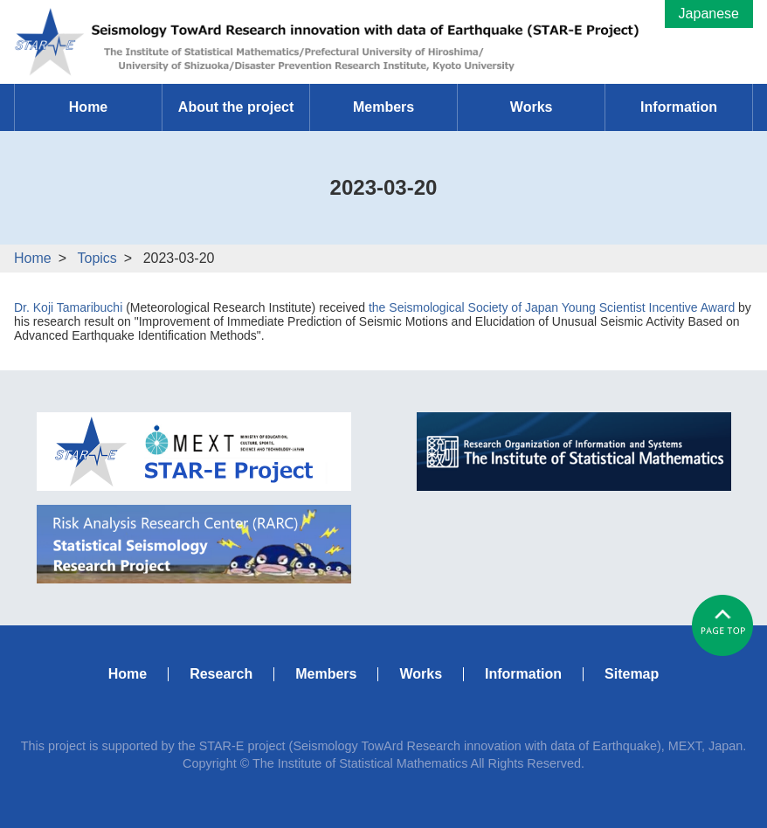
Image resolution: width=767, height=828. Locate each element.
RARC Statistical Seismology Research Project (194, 544)
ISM (574, 451)
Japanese (709, 13)
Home (33, 258)
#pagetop (722, 625)
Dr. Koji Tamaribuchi (68, 307)
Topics (96, 258)
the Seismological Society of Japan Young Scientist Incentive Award (552, 307)
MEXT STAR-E (194, 451)
